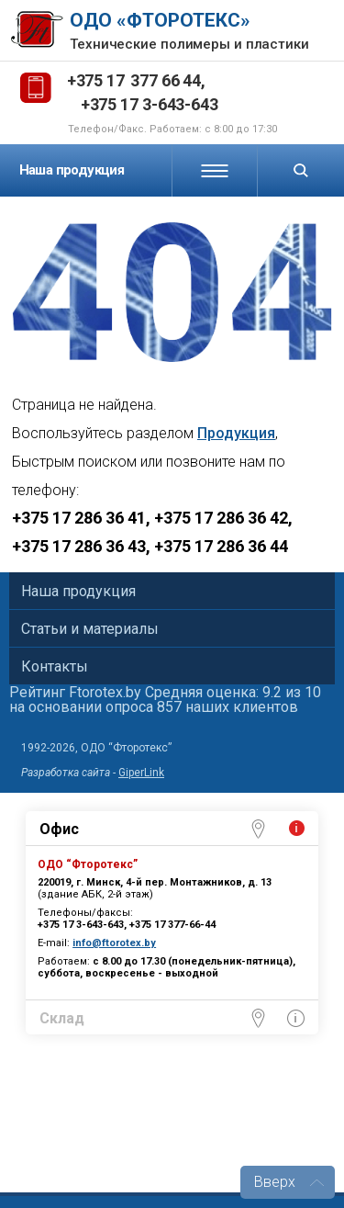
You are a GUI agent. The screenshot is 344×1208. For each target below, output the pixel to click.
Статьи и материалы (90, 629)
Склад (61, 1018)
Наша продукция (72, 170)
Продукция (236, 433)
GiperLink (141, 772)
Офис (59, 829)
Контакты (54, 666)
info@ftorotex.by (114, 943)
